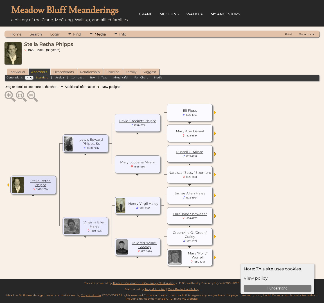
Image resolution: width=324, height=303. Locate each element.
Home (16, 34)
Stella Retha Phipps (40, 183)
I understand (277, 288)
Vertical (60, 77)
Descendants (63, 72)
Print (288, 34)
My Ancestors (225, 14)
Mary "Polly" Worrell (197, 255)
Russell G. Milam (189, 152)
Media (100, 34)
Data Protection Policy (183, 289)
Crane (145, 14)
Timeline (112, 72)
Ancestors (39, 72)
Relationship (90, 72)
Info (122, 34)
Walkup (194, 14)
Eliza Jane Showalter (190, 214)
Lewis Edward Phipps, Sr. (91, 142)
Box (92, 77)
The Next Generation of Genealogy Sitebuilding (144, 283)
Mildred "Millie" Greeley (144, 245)
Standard (42, 77)
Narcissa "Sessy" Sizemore (190, 173)
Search (36, 34)
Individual (17, 72)
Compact (77, 77)
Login (55, 34)
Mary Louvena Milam (137, 162)
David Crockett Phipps (137, 121)
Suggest (149, 72)
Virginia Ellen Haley (94, 224)
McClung (169, 14)
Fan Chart (141, 77)
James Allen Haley (190, 193)
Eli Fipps (190, 111)
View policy (256, 278)
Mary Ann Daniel (190, 131)
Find (77, 34)
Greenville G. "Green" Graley (190, 235)
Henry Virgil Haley (143, 204)
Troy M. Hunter (155, 289)
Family (131, 72)
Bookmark (306, 34)
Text (104, 77)
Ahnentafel (120, 77)
